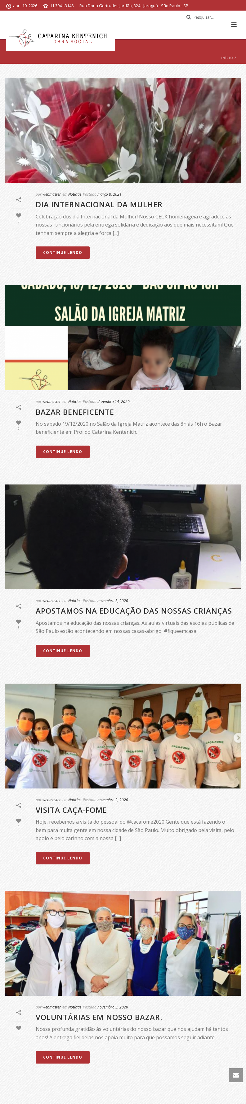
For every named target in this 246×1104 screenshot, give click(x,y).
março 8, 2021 (109, 194)
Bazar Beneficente (75, 412)
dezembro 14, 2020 (113, 401)
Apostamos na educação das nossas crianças (134, 611)
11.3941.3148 (62, 5)
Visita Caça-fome (71, 810)
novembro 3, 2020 (112, 600)
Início (227, 58)
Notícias (74, 194)
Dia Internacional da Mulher (99, 204)
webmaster (51, 194)
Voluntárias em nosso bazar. (99, 1017)
